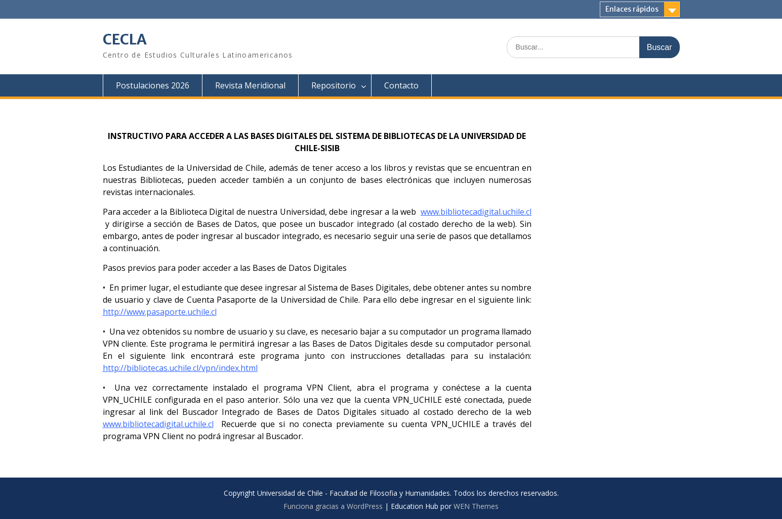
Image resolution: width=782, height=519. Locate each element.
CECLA (125, 39)
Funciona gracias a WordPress (333, 506)
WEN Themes (476, 506)
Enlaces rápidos (631, 9)
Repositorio (333, 85)
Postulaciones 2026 (152, 85)
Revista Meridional (250, 85)
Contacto (401, 85)
